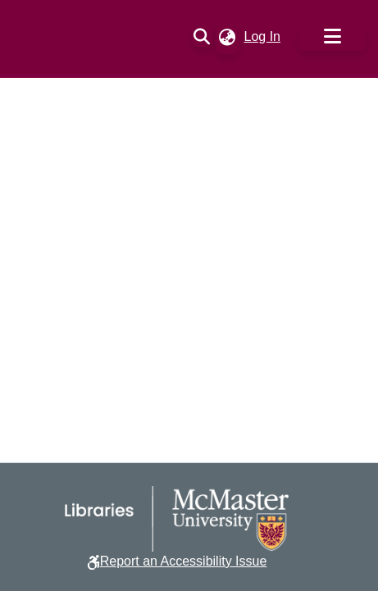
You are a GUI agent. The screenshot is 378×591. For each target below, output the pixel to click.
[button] (202, 37)
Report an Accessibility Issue (183, 561)
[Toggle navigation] (332, 37)
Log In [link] (263, 36)
